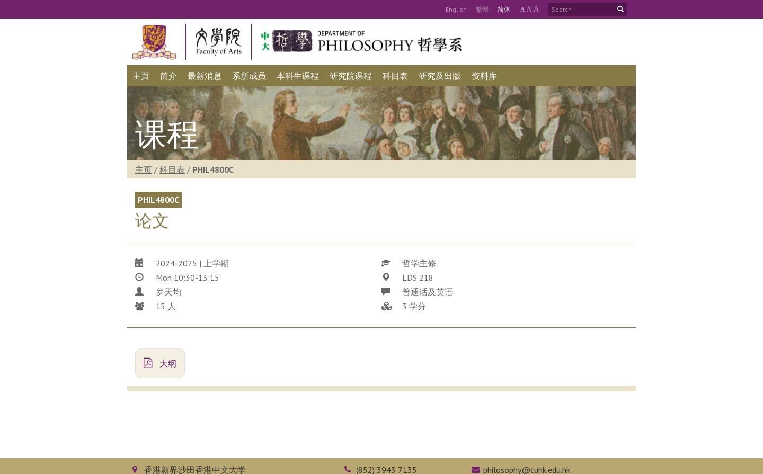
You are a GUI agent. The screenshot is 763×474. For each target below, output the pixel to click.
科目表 (172, 169)
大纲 (160, 363)
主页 (143, 169)
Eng (456, 9)
